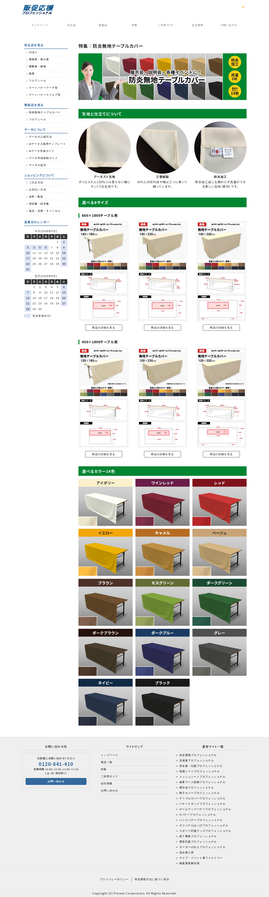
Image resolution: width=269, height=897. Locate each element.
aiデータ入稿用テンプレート (47, 143)
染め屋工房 (186, 851)
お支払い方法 (37, 189)
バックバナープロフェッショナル (201, 818)
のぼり (33, 51)
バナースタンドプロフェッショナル (202, 802)
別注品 (70, 26)
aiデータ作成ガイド (42, 150)
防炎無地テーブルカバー (45, 111)
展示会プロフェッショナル (196, 786)
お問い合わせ (230, 26)
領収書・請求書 (39, 203)
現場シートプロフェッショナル (199, 770)
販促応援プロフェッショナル (38, 9)
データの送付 (37, 164)
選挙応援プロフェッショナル (198, 840)
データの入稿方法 (40, 136)
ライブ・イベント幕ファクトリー (201, 856)
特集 (134, 26)
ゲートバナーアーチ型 (43, 87)
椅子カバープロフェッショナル (199, 791)
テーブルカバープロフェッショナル (202, 797)
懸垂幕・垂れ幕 (39, 58)
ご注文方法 (36, 182)
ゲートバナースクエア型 (45, 94)
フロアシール (37, 80)
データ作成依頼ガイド (43, 157)
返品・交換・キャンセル (45, 210)
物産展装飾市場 (189, 862)
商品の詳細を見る (103, 326)
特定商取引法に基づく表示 (152, 878)
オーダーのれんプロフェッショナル (202, 845)
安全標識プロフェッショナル (198, 753)
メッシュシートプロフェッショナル (202, 775)
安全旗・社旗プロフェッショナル (201, 764)
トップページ (38, 26)
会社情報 (198, 26)
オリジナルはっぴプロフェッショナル (203, 824)
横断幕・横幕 (37, 66)
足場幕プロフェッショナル (196, 759)
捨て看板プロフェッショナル (198, 835)
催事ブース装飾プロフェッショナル (202, 780)
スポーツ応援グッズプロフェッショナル (205, 829)
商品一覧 (106, 761)
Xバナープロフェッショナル (197, 813)
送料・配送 (36, 196)
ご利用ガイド (166, 26)
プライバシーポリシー (114, 878)
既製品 (102, 26)
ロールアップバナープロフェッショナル (205, 808)
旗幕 (32, 73)
